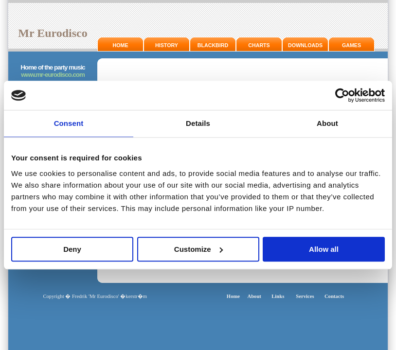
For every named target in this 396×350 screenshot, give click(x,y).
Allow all (324, 249)
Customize (198, 249)
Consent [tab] (69, 123)
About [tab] (327, 123)
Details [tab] (198, 123)
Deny (72, 249)
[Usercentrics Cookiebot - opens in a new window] (342, 95)
